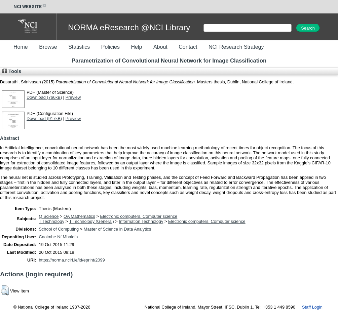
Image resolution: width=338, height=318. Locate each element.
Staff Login (312, 307)
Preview (73, 97)
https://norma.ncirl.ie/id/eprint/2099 (72, 260)
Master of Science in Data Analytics (117, 229)
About (160, 47)
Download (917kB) (44, 118)
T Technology (51, 221)
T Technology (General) (91, 221)
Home (20, 47)
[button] (5, 290)
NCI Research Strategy (236, 47)
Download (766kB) (44, 97)
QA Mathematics (79, 216)
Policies (110, 47)
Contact (188, 47)
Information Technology (141, 221)
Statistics (79, 47)
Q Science (49, 216)
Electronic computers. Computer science (139, 216)
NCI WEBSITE (30, 6)
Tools (11, 71)
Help (136, 47)
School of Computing (59, 229)
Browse (48, 47)
